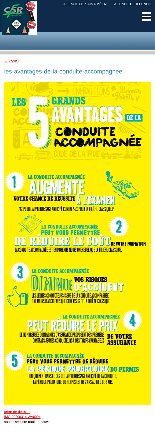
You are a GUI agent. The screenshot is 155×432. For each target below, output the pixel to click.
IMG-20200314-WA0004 (22, 417)
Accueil (11, 61)
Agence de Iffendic (133, 4)
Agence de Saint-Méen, (85, 4)
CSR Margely (19, 22)
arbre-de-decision (17, 412)
